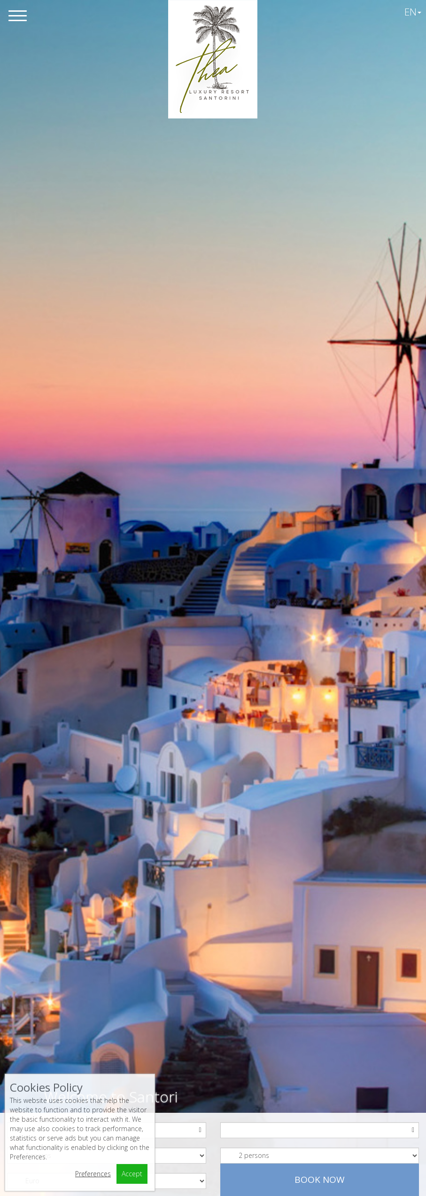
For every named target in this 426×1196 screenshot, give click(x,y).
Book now (319, 1179)
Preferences (93, 1173)
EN (412, 11)
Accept (132, 1173)
